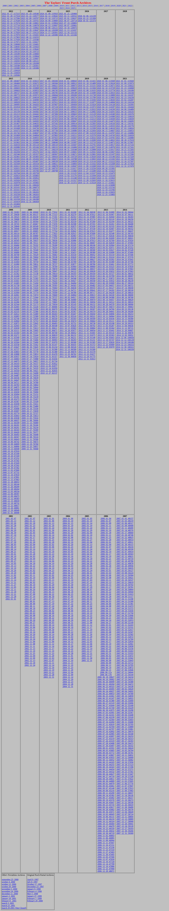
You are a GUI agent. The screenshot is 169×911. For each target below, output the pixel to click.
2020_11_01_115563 (106, 178)
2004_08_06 (68, 611)
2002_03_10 (30, 547)
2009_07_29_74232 (29, 366)
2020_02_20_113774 (106, 90)
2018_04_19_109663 (68, 114)
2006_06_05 (106, 658)
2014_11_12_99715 (124, 328)
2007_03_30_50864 (124, 589)
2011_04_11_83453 (68, 252)
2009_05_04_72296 (29, 309)
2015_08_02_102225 (11, 149)
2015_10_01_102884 (11, 178)
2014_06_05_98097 (124, 276)
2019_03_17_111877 (87, 102)
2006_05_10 (106, 634)
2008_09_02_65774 (10, 413)
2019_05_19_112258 (87, 121)
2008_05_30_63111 (11, 330)
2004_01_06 (68, 518)
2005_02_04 (87, 533)
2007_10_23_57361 (124, 772)
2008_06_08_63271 (10, 335)
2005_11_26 (87, 634)
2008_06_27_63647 (10, 347)
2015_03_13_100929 (11, 102)
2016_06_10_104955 (30, 138)
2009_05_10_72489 (29, 314)
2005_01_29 (87, 530)
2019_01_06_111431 (87, 81)
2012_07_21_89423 (86, 283)
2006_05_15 (106, 639)
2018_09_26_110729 (68, 157)
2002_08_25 (30, 611)
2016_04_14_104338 (30, 109)
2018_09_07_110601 (68, 152)
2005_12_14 (87, 649)
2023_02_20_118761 (30, 21)
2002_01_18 (30, 523)
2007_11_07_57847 (124, 786)
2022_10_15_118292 (11, 61)
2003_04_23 (49, 570)
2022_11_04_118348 (11, 66)
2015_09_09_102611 (11, 166)
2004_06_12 (68, 589)
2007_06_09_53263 (124, 651)
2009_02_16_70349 (29, 250)
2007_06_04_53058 (124, 646)
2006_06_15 (106, 670)
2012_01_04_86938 (86, 212)
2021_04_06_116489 (125, 109)
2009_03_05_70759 (29, 262)
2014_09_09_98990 (124, 304)
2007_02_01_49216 (124, 547)
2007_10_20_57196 (124, 767)
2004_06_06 (68, 587)
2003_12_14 (49, 665)
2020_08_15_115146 (106, 157)
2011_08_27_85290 (67, 309)
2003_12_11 (49, 663)
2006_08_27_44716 (105, 776)
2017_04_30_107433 (49, 119)
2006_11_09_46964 (105, 840)
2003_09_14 (49, 625)
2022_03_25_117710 (11, 25)
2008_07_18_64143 (10, 363)
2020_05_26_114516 (106, 123)
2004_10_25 (68, 651)
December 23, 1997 (35, 886)
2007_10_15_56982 (124, 760)
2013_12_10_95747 (105, 340)
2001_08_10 (11, 547)
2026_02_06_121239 (87, 16)
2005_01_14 (87, 523)
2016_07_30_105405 (30, 157)
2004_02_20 (68, 544)
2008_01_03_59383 (10, 212)
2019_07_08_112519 (87, 133)
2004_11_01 (68, 656)
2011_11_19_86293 (68, 340)
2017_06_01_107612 (49, 126)
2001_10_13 (11, 566)
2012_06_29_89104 (86, 274)
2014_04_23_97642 (124, 259)
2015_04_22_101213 (11, 114)
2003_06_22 (49, 594)
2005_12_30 (87, 658)
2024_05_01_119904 (30, 56)
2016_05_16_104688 (30, 126)
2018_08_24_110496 (68, 147)
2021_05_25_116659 (125, 119)
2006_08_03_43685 (105, 750)
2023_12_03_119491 (30, 44)
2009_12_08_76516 (29, 437)
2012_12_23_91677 (86, 354)
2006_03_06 (106, 575)
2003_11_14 (49, 646)
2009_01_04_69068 (29, 212)
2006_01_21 (106, 535)
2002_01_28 (30, 528)
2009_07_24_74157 (29, 363)
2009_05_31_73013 (29, 328)
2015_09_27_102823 (11, 175)
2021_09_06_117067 (125, 142)
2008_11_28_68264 (10, 489)
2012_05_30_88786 (86, 264)
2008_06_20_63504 (10, 342)
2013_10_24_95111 (105, 321)
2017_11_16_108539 (49, 161)
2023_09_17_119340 (30, 40)
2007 (45, 6)
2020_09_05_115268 (106, 164)
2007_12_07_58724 (124, 814)
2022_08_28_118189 (11, 54)
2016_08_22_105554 (30, 164)
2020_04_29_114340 (106, 114)
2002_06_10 (30, 585)
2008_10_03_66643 (10, 439)
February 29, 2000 (35, 901)
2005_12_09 (87, 646)
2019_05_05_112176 (87, 116)
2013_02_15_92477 (105, 231)
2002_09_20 (30, 620)
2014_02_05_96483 (124, 226)
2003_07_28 (49, 608)
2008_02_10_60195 (10, 236)
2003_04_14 (49, 566)
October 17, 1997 (34, 884)
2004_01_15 (68, 523)
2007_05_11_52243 (124, 625)
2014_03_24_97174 (124, 245)
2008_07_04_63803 (10, 352)
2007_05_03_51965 (124, 618)
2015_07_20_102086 (11, 147)
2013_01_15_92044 (105, 217)
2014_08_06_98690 (124, 295)
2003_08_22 (49, 618)
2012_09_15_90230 (86, 307)
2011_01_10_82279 (67, 214)
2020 (119, 6)
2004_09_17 (68, 630)
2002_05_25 (30, 580)
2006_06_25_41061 (105, 696)
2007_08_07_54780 (124, 693)
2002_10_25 (30, 637)
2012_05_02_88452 (86, 255)
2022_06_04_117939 (11, 40)
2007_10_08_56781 (124, 753)
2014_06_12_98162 (124, 278)
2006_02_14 (106, 551)
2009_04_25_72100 (29, 302)
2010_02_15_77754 (48, 231)
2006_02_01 (106, 542)
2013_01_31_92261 (105, 224)
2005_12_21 (87, 653)
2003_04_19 (49, 568)
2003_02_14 (49, 535)
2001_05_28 (11, 525)
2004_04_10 (68, 568)
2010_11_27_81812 (48, 363)
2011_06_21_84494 (67, 283)
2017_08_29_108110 (49, 145)
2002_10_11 (30, 630)
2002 (16, 6)
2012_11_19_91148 (87, 337)
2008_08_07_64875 (10, 387)
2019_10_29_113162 (87, 164)
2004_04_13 (68, 570)
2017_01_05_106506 (49, 81)
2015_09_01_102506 (11, 161)
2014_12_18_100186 (125, 342)
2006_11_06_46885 (105, 838)
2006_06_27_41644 (105, 705)
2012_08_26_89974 (86, 300)
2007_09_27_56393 (124, 741)
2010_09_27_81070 (48, 342)
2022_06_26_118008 (11, 44)
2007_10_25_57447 (124, 774)
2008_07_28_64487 (10, 375)
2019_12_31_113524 (87, 183)
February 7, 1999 (34, 898)
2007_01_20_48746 (124, 535)
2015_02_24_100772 (11, 95)
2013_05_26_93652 (105, 271)
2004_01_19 (68, 525)
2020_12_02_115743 (106, 187)
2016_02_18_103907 (30, 93)
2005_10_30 (87, 618)
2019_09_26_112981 (87, 154)
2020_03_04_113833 (106, 93)
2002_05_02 (30, 570)
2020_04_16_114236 (106, 109)
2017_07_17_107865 (49, 135)
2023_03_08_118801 (30, 23)
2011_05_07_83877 (67, 264)
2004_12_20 (68, 679)
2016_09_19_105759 (30, 173)
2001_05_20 (11, 523)
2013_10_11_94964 (105, 316)
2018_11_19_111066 (68, 171)
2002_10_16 (30, 632)
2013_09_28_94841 (105, 311)
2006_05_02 (106, 627)
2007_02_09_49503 (124, 554)
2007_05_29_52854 (124, 641)
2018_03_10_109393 (68, 102)
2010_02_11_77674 (48, 229)
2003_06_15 (49, 592)
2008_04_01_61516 (10, 278)
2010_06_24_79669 (48, 295)
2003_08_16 (49, 615)
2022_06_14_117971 (11, 42)
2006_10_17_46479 (105, 826)
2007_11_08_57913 (124, 788)
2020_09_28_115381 (106, 168)
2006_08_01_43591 (105, 748)
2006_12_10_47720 (105, 862)
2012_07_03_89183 (86, 276)
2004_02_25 (68, 547)
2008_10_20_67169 (10, 456)
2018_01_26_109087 (68, 90)
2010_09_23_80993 (48, 340)
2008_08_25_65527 (10, 406)
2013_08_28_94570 (105, 304)
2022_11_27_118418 (11, 70)
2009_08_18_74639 (29, 378)
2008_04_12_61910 (10, 290)
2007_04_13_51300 (124, 601)
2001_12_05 (11, 587)
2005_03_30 (87, 551)
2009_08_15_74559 (29, 375)
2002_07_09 (30, 594)
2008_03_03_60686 (10, 252)
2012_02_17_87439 (86, 226)
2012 (73, 6)
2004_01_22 (68, 528)
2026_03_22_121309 (87, 18)
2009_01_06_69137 (29, 214)
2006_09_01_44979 (105, 783)
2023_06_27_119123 (30, 32)
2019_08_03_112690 (87, 140)
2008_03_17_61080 (10, 264)
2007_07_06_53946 (124, 670)
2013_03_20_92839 (105, 243)
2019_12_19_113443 (87, 178)
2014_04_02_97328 (124, 250)
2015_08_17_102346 (11, 154)
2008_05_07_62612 (10, 314)
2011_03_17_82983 (67, 236)
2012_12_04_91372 (86, 345)
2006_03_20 (106, 589)
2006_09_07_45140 (105, 788)
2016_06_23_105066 (30, 142)
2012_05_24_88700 (86, 262)
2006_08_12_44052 (105, 760)
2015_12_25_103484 (11, 204)
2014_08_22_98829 (124, 300)
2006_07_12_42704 (105, 727)
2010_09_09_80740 (48, 333)
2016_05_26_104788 (30, 131)
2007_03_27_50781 (124, 587)
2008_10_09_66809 (10, 444)
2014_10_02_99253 (124, 314)
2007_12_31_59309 (124, 833)
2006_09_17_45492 (105, 798)
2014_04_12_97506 (124, 255)
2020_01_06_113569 (106, 81)
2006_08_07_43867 (105, 755)
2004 (27, 6)
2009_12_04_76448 (29, 434)
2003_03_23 (49, 554)
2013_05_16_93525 (105, 266)
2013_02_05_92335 (105, 226)
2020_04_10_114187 (106, 107)
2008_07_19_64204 (10, 366)
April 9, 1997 (33, 879)
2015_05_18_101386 (11, 121)
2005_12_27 (87, 656)
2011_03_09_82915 (67, 233)
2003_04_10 (49, 563)
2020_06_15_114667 (106, 131)
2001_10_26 (11, 570)
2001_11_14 (11, 580)
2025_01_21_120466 (68, 13)
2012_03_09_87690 (86, 233)
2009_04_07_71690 (29, 290)
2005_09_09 (87, 599)
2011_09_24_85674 (67, 321)
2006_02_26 (106, 566)
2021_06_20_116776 (125, 126)
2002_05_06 (30, 573)
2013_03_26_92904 (105, 245)
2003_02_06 (49, 533)
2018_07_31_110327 (68, 140)
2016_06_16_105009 (30, 140)
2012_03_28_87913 (86, 240)
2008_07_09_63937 (10, 356)
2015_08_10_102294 (11, 152)
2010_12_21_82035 (48, 371)
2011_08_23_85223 (67, 307)
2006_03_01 (106, 570)
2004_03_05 (68, 551)
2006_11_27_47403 (105, 852)
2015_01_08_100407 (11, 81)
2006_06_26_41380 (105, 701)
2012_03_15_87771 (86, 236)
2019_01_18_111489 (87, 83)
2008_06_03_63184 (10, 333)
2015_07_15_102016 (11, 145)
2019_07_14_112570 (87, 135)
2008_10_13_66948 (10, 449)
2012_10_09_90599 (86, 319)
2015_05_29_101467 (11, 123)
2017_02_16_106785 (49, 93)
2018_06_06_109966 (68, 126)
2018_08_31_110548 (68, 149)
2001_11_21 (11, 582)
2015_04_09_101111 (11, 109)
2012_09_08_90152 (86, 304)
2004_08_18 (68, 615)
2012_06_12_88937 (86, 269)
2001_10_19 (11, 568)
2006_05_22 (106, 646)
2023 (62, 8)
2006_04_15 (106, 613)
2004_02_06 (68, 537)
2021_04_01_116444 (125, 107)
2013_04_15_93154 (105, 255)
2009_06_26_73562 (29, 345)
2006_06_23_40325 (105, 686)
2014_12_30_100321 (125, 347)
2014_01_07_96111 (124, 214)
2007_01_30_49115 (124, 544)
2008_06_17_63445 (10, 340)
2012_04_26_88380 (86, 252)
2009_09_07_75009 (29, 390)
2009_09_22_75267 (29, 399)
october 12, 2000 (9, 884)
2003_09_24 (49, 627)
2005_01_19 (87, 525)
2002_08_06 (30, 604)
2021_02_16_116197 (125, 95)
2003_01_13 (49, 523)
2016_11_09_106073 (30, 187)
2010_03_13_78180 (48, 245)
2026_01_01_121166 (68, 35)
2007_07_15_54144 (124, 675)
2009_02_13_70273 (29, 248)
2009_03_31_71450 (29, 283)
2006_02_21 (106, 559)
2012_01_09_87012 (86, 214)
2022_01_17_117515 (11, 13)
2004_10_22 (68, 649)
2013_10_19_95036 (105, 319)
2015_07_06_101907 (11, 140)
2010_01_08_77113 (48, 214)
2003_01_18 (49, 525)
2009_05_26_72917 (29, 326)
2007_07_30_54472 (124, 684)
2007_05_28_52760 (124, 639)
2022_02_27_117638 (11, 21)
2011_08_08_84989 (67, 300)
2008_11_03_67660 (10, 470)
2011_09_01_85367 (67, 311)
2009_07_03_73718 (29, 349)
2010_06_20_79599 (48, 292)
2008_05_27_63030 (10, 328)
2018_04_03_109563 (68, 109)
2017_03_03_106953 (49, 100)
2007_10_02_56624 (124, 748)
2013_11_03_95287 (105, 326)
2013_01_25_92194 (105, 221)
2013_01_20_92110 (105, 219)
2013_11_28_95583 (105, 335)
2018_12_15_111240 (68, 178)
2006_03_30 (106, 599)
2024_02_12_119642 (30, 49)
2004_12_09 (68, 675)
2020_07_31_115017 (106, 149)
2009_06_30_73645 (29, 347)
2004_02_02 (68, 535)
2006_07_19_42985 (105, 734)
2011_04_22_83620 (67, 257)
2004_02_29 (68, 549)
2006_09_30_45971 (105, 812)
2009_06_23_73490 (29, 342)
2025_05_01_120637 (68, 18)
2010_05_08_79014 (48, 274)
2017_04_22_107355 (49, 116)
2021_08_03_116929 (125, 135)
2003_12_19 (49, 670)
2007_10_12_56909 (124, 757)
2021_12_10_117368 (125, 159)
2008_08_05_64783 (10, 385)
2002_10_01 (30, 625)
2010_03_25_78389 (48, 252)
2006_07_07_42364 (105, 720)
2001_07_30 (11, 542)
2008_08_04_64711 (10, 382)
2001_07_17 (11, 537)
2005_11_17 (87, 627)
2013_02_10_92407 (105, 229)
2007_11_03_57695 (124, 781)
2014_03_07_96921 (124, 238)
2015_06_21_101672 (11, 131)
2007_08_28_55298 (124, 710)
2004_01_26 (68, 530)
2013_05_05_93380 (105, 262)
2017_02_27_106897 (49, 97)
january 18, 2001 (9, 898)
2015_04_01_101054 (11, 107)
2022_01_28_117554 (11, 16)
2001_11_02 (11, 575)
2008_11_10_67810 (10, 475)
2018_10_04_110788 (68, 159)
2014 (84, 6)
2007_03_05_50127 (124, 570)
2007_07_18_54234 (124, 677)
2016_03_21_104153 (30, 102)
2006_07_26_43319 (105, 741)
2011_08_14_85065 (67, 302)
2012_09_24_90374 (86, 311)
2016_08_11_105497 (30, 161)
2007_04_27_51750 (124, 613)
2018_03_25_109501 (68, 107)
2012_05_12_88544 (86, 257)
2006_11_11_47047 (105, 843)
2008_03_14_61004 (10, 262)
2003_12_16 (49, 667)
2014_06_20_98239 (124, 281)
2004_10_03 (68, 637)
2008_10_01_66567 (10, 437)
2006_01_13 (106, 528)
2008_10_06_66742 (10, 442)
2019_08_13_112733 (87, 142)
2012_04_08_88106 (86, 245)
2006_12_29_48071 (105, 871)
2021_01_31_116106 (125, 90)
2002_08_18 (30, 608)
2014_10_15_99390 (124, 319)
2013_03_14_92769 (105, 240)
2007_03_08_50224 (124, 573)
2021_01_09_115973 (125, 83)
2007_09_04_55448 (124, 715)
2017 (101, 6)
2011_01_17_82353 (67, 217)
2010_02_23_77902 (48, 236)
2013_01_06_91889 (105, 212)
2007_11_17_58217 (124, 798)
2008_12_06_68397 (10, 494)
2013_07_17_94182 (105, 290)
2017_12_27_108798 (49, 171)
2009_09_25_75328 (29, 401)
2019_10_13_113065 (87, 159)
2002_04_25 (30, 568)
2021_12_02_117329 (125, 157)
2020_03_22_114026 (106, 100)
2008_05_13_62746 (10, 319)
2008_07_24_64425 (10, 373)
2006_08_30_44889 (105, 781)
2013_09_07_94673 (105, 307)
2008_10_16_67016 (10, 451)
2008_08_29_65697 (10, 411)
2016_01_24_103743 (30, 86)
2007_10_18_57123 (124, 764)
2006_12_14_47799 (105, 864)
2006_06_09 (106, 663)
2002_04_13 (30, 561)
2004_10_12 (68, 641)
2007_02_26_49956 (124, 566)
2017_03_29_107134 (49, 107)
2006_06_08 (106, 660)
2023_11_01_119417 (30, 42)
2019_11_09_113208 (87, 166)
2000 (5, 6)
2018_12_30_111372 (68, 183)
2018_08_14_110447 (68, 145)
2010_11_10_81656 (48, 359)
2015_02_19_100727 (11, 93)
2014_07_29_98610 (124, 292)
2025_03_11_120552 (68, 16)
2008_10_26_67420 (10, 463)
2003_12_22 (49, 672)
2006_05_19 (106, 644)
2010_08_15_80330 (48, 319)
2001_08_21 (11, 551)
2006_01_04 (106, 518)
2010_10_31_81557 (48, 356)
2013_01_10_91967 (105, 214)
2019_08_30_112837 (87, 147)
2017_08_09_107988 (49, 140)
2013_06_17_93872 (105, 278)
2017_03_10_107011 (49, 102)
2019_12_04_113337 (87, 173)
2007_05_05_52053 (124, 620)
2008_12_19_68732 (10, 503)
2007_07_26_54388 (124, 682)
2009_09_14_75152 (29, 394)
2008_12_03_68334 (10, 491)
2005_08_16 (87, 592)
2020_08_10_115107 (106, 154)
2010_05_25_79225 (48, 281)
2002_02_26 (30, 542)
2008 (50, 6)
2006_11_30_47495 (105, 854)
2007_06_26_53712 (124, 663)
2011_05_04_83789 (67, 262)
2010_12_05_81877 (48, 366)
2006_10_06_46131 (105, 817)
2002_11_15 (30, 649)
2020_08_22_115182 (106, 159)
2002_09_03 (30, 613)
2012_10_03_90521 (86, 316)
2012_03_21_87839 (86, 238)
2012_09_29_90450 (86, 314)
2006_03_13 (106, 582)
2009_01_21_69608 (29, 229)
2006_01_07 (106, 521)
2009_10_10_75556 (29, 408)
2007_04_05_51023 (124, 594)
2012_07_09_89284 (86, 278)
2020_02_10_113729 (106, 88)
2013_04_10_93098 (105, 252)
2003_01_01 (49, 518)
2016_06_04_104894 (30, 135)
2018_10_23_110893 (68, 164)
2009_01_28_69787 (29, 233)
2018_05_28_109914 (68, 123)
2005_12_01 (87, 639)
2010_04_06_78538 (48, 257)
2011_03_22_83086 (67, 240)
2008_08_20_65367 (10, 401)
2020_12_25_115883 (106, 194)
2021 (124, 6)
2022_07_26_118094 (11, 49)
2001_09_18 (11, 559)
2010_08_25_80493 (48, 323)
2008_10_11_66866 (10, 446)
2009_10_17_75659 (29, 411)
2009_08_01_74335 (29, 368)
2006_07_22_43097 (105, 736)
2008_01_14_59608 (10, 219)
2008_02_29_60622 (10, 250)
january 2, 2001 (8, 896)
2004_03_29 (68, 563)
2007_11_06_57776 (124, 783)
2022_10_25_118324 (11, 63)
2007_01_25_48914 (124, 540)
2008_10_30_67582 (10, 468)
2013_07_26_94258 (105, 292)
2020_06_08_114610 (106, 128)
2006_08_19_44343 (105, 767)
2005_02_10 (87, 535)
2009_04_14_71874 (29, 295)
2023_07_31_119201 (30, 35)
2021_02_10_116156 (125, 93)
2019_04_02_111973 (87, 107)
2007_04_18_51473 (124, 606)
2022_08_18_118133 (11, 51)
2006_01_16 (106, 530)
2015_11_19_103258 (11, 194)
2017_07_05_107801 (49, 133)
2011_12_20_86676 (67, 352)
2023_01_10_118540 (30, 13)
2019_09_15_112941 (87, 152)
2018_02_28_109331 (68, 100)
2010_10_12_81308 (48, 349)
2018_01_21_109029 (68, 88)
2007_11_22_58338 (124, 802)
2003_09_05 (49, 622)
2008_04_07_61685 (10, 283)
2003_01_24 (49, 528)
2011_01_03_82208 (67, 212)
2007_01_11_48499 (124, 528)
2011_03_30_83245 (67, 245)
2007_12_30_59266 (124, 831)
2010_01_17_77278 (48, 219)
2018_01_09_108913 (68, 83)
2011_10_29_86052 (67, 333)
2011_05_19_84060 (67, 269)
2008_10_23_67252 (10, 458)
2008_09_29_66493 (10, 434)
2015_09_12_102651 (11, 168)
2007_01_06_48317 (124, 523)
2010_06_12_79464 (48, 288)
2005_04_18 (87, 559)
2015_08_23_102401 (11, 157)
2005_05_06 (87, 566)
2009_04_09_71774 (29, 292)
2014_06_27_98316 (124, 283)
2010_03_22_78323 (48, 250)
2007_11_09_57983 (124, 791)
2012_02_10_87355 (86, 224)
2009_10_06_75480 (29, 406)
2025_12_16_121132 (68, 32)
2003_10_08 (49, 632)
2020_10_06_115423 (106, 171)
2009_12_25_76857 (29, 446)
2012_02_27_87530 (86, 229)
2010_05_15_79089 (48, 276)
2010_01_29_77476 (48, 224)
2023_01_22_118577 (30, 16)
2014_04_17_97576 (124, 257)
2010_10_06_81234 (48, 347)
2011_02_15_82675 (67, 226)
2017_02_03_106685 (49, 88)
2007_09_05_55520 (124, 717)
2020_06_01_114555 (106, 126)
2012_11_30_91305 (86, 342)
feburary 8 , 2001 (9, 901)
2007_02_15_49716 (124, 559)
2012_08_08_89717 (86, 292)
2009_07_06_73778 (29, 352)
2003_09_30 (49, 630)
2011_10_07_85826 (67, 326)
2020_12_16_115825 (106, 192)
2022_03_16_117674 (11, 23)
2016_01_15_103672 (30, 83)
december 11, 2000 (10, 894)
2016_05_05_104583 (30, 121)
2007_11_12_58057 (124, 793)
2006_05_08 (106, 632)
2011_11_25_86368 (68, 342)
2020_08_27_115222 (106, 161)
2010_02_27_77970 (48, 238)
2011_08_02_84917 (67, 297)
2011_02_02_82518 (67, 221)
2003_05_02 (49, 575)
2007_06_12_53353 (124, 653)
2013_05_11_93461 (105, 264)
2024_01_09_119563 (30, 47)
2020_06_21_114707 (106, 133)
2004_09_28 (68, 634)
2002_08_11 (30, 606)
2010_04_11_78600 (48, 259)
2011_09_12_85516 (67, 316)
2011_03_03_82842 (67, 231)
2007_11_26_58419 (124, 805)
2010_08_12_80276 (48, 316)
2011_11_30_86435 (68, 345)
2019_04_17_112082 (87, 112)
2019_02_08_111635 (87, 90)
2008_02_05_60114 (10, 233)
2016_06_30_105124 (30, 145)
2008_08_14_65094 (10, 394)
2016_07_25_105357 (30, 154)
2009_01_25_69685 (29, 231)
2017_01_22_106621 (49, 86)
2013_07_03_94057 (105, 285)
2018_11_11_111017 (68, 168)
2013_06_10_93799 (105, 276)
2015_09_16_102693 (11, 171)
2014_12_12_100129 (125, 340)
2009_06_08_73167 (29, 333)
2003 (22, 6)
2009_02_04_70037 (29, 240)
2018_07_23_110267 (68, 138)
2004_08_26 (68, 620)
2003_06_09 (49, 589)
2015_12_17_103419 (11, 202)
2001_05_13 (11, 521)
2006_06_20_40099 (105, 682)
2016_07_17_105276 (30, 152)
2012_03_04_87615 (86, 231)
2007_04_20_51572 (124, 608)
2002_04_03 (30, 556)
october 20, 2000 (9, 886)
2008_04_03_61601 (10, 281)
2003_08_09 (49, 613)
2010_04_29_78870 (48, 269)
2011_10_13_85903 (67, 328)
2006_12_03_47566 (105, 857)
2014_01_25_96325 (124, 221)
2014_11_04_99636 (124, 326)
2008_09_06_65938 (10, 418)
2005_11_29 (87, 637)
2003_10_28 (49, 639)
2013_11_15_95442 (105, 330)
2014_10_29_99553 (124, 323)
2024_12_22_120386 (30, 68)
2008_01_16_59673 (10, 221)
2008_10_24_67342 (10, 461)
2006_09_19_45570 (105, 800)
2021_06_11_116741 (125, 123)
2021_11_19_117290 (125, 154)
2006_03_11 (106, 580)
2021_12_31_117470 (125, 166)
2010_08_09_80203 (48, 314)
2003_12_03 (49, 658)
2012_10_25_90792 (86, 326)
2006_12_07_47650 (105, 859)
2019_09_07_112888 (87, 149)
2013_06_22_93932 (105, 281)
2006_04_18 (106, 615)
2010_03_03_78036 (48, 240)
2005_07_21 (87, 585)
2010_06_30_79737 (48, 297)
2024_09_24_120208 (30, 63)
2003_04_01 (49, 559)
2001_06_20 (11, 530)
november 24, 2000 (10, 891)
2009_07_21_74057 (29, 361)
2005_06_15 (87, 575)
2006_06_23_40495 (105, 689)
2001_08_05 (11, 544)
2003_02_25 (49, 540)
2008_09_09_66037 (10, 420)
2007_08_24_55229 (124, 708)
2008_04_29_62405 (10, 307)
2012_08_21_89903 (86, 297)
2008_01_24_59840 (10, 226)
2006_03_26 (106, 594)
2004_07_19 (68, 601)
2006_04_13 (106, 611)
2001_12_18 (11, 592)
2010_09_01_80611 (48, 328)
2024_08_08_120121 (30, 61)
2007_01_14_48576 (124, 530)
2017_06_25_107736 (49, 131)
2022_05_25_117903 (11, 37)
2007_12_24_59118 (124, 826)
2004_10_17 (68, 644)
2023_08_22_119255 (30, 37)
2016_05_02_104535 (30, 119)
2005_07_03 (87, 580)
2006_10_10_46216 (105, 819)
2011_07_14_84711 (68, 290)
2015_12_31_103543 (11, 206)
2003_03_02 (49, 544)
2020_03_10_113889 (106, 95)
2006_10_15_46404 (105, 824)
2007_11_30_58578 (124, 809)
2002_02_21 (30, 540)
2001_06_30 (11, 533)
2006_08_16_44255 (105, 764)
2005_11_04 (87, 620)
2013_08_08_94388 (105, 297)
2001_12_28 (11, 596)
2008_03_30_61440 (10, 276)
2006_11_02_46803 (105, 835)
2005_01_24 (87, 528)
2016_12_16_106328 (30, 197)
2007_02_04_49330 (124, 549)
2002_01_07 (30, 518)
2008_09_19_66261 (10, 427)
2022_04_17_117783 (11, 30)
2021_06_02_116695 (125, 121)
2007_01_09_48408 (124, 525)
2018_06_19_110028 (68, 128)
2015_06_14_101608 (11, 128)
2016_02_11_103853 (30, 90)
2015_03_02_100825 (11, 97)
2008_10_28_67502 (10, 465)
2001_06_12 (11, 528)
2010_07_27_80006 (48, 307)
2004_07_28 (68, 606)
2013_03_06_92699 (105, 238)
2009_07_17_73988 (29, 359)
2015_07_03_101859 (11, 138)
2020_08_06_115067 (106, 152)
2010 (62, 6)
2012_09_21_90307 (86, 309)
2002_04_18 (30, 563)
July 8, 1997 (32, 882)
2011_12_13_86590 (67, 349)
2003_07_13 (49, 601)
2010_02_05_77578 (48, 226)
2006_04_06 (106, 604)
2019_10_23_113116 (87, 161)
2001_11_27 (11, 585)
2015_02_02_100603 (11, 88)
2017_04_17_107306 (49, 114)
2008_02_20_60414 (10, 243)
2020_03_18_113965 (106, 97)
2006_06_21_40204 (105, 684)
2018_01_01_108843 (68, 81)
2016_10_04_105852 (30, 178)
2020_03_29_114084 (106, 102)
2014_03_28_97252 (124, 248)
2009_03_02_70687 (29, 259)
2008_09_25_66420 (10, 432)
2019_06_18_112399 (87, 128)
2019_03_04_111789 (87, 97)
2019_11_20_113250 (87, 168)
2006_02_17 (106, 554)
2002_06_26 (30, 589)
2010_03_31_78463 (48, 255)
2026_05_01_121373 (87, 21)
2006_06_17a (106, 672)
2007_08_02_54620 (124, 689)
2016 (96, 6)
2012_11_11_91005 (87, 333)
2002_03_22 (30, 551)
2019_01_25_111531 (87, 86)
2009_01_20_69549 (29, 226)
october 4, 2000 (8, 882)
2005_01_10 (87, 521)
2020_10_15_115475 (106, 173)
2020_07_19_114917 (106, 145)
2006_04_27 (106, 622)
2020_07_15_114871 (106, 142)
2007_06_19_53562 (124, 658)
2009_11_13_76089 (29, 423)
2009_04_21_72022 (29, 300)
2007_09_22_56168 (124, 734)
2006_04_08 (106, 606)
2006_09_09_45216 (105, 791)
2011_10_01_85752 (67, 323)
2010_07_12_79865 (48, 302)
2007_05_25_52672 (124, 637)
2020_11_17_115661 (106, 183)
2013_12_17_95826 (105, 342)
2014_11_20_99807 (124, 330)
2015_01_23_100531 (11, 86)
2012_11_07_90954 (86, 330)
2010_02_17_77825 (48, 233)
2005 (33, 6)
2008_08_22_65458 (10, 404)
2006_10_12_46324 (105, 821)
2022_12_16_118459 (11, 73)
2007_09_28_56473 (124, 743)
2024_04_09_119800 (30, 54)
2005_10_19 (87, 613)
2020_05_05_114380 (106, 116)
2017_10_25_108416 (49, 157)
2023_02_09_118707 (30, 18)
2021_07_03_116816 (125, 128)
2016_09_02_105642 (30, 168)
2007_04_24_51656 (124, 611)
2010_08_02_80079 (48, 309)
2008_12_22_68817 (10, 505)
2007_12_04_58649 (124, 812)
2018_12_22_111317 (68, 180)
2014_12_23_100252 (125, 345)
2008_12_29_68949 (10, 510)
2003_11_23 (49, 653)
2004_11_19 (68, 665)
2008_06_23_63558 (10, 345)
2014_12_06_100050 (125, 337)
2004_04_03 (68, 566)
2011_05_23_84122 (67, 271)
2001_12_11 (11, 589)
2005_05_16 (87, 568)
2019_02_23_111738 (87, 95)
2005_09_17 (87, 601)
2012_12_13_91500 (86, 349)
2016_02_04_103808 (30, 88)
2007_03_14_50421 (124, 578)
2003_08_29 (49, 620)
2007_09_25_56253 (124, 736)
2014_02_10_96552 (124, 229)
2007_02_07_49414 (124, 551)
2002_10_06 (30, 627)
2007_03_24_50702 (124, 585)
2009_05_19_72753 (29, 321)
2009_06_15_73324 (29, 337)
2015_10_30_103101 (11, 187)
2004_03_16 (68, 556)
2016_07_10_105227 (30, 149)
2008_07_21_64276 (10, 368)
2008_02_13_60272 (10, 238)
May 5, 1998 (32, 894)
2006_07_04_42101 (105, 715)
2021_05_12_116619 (125, 116)
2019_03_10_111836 (87, 100)
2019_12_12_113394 (87, 175)
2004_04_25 (68, 575)
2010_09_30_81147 (48, 345)
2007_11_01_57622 (124, 779)
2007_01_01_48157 (124, 518)
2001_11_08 (11, 578)
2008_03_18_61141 (10, 266)
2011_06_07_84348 (67, 278)
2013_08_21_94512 (105, 302)
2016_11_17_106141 (30, 190)
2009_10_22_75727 (29, 413)
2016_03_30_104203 (30, 104)
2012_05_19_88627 (86, 259)
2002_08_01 (30, 601)
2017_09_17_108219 (49, 149)
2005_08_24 (87, 594)
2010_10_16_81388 (48, 352)
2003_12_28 (49, 675)
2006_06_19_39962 (105, 679)
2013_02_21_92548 (105, 233)
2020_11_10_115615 (106, 180)
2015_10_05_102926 (11, 180)
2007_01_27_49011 (124, 542)
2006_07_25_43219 (105, 738)
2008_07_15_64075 (10, 361)
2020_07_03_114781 (106, 138)
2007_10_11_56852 (124, 755)
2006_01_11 (106, 525)
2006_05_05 (106, 630)
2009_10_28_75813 (29, 416)
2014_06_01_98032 (124, 274)
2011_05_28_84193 (67, 274)
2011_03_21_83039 (67, 238)
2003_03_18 (49, 551)
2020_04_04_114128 (106, 104)
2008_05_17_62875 (10, 323)
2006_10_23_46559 (105, 828)
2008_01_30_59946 (10, 229)
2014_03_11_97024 (124, 240)
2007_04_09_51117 (124, 596)
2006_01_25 (106, 537)
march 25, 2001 (8, 905)
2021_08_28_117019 (125, 140)
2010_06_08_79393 (48, 285)
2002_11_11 (30, 646)
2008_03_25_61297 (10, 271)
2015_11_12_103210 (11, 192)
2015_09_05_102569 (11, 164)
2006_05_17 (106, 641)
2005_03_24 (87, 549)
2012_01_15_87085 (86, 217)
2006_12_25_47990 (105, 869)
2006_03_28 (106, 596)
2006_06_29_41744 (105, 708)
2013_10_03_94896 (105, 314)
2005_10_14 (87, 611)
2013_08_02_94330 (105, 295)
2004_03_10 (68, 554)
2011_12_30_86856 (67, 356)
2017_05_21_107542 (49, 123)
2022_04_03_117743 (11, 28)
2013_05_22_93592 (105, 269)
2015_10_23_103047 (11, 185)
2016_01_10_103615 (30, 81)
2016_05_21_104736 (30, 128)
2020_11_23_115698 (106, 185)
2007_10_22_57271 (124, 769)
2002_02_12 (30, 535)
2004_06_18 (68, 592)
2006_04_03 (106, 601)
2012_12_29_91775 (86, 356)
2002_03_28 (30, 554)
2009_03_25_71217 (29, 276)
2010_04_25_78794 (48, 266)
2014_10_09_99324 (124, 316)
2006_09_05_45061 (105, 786)
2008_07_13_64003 (10, 359)
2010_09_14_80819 (48, 335)
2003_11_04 (49, 641)
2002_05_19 (30, 578)
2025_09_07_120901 (68, 25)
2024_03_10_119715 (30, 51)
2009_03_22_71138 (29, 274)
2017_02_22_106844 (49, 95)
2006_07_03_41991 (105, 712)
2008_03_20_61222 (10, 269)
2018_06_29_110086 (68, 131)
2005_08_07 (87, 589)
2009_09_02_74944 (29, 387)
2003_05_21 (49, 582)
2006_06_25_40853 (105, 693)
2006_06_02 (106, 656)
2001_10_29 (11, 573)
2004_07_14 (68, 599)
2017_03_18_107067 (49, 104)
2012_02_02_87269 (86, 221)
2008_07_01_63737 (10, 349)
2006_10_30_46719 (105, 833)
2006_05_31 (106, 653)
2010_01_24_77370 (48, 221)
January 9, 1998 (34, 889)
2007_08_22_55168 (124, 705)
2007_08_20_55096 (124, 703)
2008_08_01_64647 (10, 380)
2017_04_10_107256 (49, 112)
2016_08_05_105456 (30, 159)
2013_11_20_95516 (105, 333)
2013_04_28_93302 (105, 259)
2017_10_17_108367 (49, 154)
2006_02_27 (106, 568)
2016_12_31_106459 (30, 202)
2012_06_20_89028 (86, 271)
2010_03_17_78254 (48, 248)
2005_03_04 (87, 542)
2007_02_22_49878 (124, 563)
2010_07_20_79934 (48, 304)
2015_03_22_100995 (11, 104)
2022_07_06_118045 (11, 47)
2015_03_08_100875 (11, 100)
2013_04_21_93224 (105, 257)
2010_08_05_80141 (48, 311)
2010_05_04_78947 (48, 271)
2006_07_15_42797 (105, 729)
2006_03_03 (106, 573)
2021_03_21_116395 (125, 104)
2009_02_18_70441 (29, 252)
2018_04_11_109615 (68, 112)
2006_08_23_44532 (105, 772)
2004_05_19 (68, 582)
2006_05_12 (106, 637)
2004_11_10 (68, 660)
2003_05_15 (49, 580)
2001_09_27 (11, 561)
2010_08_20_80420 (48, 321)
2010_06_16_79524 (48, 290)
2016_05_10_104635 (30, 123)
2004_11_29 (68, 670)
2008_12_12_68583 (10, 498)
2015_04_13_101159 (11, 112)
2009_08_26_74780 (29, 382)
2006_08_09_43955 (105, 757)
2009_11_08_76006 (29, 420)
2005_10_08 (87, 608)
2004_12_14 (68, 677)
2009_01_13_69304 (29, 219)
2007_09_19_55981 (124, 729)
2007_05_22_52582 (124, 634)
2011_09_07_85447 (67, 314)
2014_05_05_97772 (124, 264)
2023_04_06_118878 (30, 25)
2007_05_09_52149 (124, 622)
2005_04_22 (87, 561)
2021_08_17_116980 (125, 138)
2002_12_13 (30, 660)
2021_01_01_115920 (125, 81)
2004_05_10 (68, 580)
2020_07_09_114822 (106, 140)
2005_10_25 (87, 615)
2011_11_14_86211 (68, 337)
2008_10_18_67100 (10, 453)
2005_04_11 (87, 556)
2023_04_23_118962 (30, 28)
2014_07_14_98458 (124, 288)
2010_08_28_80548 (48, 326)
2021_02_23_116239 (125, 97)
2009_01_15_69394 (29, 221)
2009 (56, 6)
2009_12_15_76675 (29, 442)
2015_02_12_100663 (11, 90)
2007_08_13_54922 (124, 698)
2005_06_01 (87, 573)
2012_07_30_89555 (86, 288)
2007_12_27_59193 (124, 828)
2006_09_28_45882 (105, 809)
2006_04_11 (106, 608)
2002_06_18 (30, 587)
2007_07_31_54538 (124, 686)
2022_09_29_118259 (11, 58)
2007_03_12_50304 (124, 575)
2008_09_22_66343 (10, 430)
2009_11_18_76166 (29, 425)
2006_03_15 (106, 585)
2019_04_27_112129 (87, 114)
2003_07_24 (49, 606)
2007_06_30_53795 (124, 665)
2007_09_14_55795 (124, 724)
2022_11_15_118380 (11, 68)
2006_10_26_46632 (105, 831)
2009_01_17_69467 (29, 224)
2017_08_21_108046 (49, 142)
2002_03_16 (30, 549)
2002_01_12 (30, 521)
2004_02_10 (68, 540)
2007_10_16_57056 (124, 762)
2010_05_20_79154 (48, 278)
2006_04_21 (106, 618)
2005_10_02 (87, 606)
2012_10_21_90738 (86, 323)
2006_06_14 (106, 667)
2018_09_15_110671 (68, 154)
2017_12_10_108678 (49, 166)
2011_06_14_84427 (67, 281)
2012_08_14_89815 (86, 295)
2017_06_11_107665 (49, 128)
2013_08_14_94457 (105, 300)
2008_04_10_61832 (10, 288)
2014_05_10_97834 (124, 266)
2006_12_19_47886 (105, 866)
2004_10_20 (68, 646)
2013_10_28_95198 (105, 323)
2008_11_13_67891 (10, 477)
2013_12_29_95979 (105, 347)
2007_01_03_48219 (124, 521)
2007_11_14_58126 (124, 795)
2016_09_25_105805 (30, 175)
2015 (90, 6)
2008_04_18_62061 (10, 295)
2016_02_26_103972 (30, 95)
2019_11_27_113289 (87, 171)
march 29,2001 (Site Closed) (14, 908)
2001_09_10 (11, 556)
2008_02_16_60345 (10, 240)
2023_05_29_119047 (30, 30)
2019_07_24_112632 (87, 138)
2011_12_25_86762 (67, 354)
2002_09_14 (30, 618)
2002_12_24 (30, 665)
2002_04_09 (30, 559)
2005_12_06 (87, 644)
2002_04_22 (30, 566)
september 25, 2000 (10, 879)
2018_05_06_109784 (68, 119)
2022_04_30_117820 (11, 32)
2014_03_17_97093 (124, 243)
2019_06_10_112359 (87, 126)
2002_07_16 (30, 596)
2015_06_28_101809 (11, 135)
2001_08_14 (11, 549)
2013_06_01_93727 (105, 274)
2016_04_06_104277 (30, 107)
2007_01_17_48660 (124, 533)
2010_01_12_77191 (48, 217)
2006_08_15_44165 (105, 762)
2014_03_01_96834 (124, 236)
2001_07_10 (11, 535)
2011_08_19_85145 (67, 304)
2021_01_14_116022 (125, 86)
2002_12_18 (30, 663)
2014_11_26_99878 (124, 333)
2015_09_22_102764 (11, 173)
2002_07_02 (30, 592)
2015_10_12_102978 (11, 183)
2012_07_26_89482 (86, 285)
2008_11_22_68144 (10, 484)
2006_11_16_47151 (105, 845)
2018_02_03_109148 (68, 93)
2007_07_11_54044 (124, 672)
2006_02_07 (106, 547)
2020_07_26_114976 (106, 147)
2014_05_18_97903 (124, 269)
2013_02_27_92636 (105, 236)
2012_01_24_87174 (86, 219)
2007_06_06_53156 (124, 649)
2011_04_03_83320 (67, 248)
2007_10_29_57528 (124, 776)
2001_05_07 (11, 518)
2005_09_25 (87, 604)
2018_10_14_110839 (68, 161)
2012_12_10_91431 (86, 347)
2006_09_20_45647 (105, 802)
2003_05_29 (49, 585)
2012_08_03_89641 (86, 290)
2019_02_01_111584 (87, 88)
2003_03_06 (49, 547)
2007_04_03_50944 (124, 592)
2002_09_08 (30, 615)
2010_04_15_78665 (48, 262)
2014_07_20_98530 (124, 290)
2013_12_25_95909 (105, 345)
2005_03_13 (87, 544)
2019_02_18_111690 (87, 93)
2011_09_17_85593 (67, 319)
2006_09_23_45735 (105, 805)
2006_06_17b (106, 675)
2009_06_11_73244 (29, 335)
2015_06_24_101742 (11, 133)
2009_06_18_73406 (29, 340)
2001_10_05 (11, 563)
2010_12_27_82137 (48, 373)
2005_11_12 (87, 625)
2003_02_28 (49, 542)
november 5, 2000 (9, 889)
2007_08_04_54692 (124, 691)
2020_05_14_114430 (106, 119)
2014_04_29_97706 (124, 262)
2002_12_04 (30, 656)
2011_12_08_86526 (67, 347)
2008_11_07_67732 (10, 472)
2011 (67, 6)
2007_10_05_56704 (124, 750)
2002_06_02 (30, 582)
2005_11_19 (87, 630)
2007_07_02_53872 (124, 667)
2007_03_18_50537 (124, 580)
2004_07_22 (68, 604)
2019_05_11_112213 (87, 119)
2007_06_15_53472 (124, 656)
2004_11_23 (68, 667)
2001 (10, 6)
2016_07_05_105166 (30, 147)
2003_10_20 (49, 637)
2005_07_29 (87, 587)
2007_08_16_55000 (124, 701)
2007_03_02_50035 (124, 568)
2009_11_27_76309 (29, 430)
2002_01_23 (30, 525)
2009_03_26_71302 (29, 278)
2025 (73, 8)
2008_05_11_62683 (10, 316)
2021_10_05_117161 (125, 147)
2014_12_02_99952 (124, 335)
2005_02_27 (87, 540)
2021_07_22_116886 (125, 133)
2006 (39, 6)
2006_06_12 (106, 665)
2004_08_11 (68, 613)
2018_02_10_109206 (68, 95)
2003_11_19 (49, 651)
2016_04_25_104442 (30, 114)
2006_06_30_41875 (105, 710)
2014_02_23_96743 (124, 233)
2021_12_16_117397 (125, 161)
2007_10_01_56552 (124, 746)
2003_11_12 (49, 644)
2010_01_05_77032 (48, 212)
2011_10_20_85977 (67, 330)
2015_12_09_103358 (11, 199)
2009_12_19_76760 (29, 444)
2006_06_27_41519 (105, 703)
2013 (79, 6)
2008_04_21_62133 (10, 297)
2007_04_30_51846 (124, 615)
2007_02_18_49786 (124, 561)
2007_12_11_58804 (124, 817)
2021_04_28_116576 (125, 114)
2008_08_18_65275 (10, 399)
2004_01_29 (68, 533)
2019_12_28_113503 (87, 180)
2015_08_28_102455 (11, 159)
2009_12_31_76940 (29, 449)
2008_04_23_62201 (10, 300)
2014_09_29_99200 (124, 311)
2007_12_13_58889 (124, 819)
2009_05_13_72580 (29, 316)
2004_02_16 (68, 542)
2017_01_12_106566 (49, 83)
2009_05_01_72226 (29, 307)
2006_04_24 (106, 620)
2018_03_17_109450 (68, 104)
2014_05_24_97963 (124, 271)
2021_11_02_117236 (125, 152)
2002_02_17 (30, 537)
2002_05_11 (30, 575)
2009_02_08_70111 (30, 243)
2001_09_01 (11, 554)
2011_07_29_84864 (67, 295)
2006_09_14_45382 (105, 795)
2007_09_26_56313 (124, 738)
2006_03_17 (106, 587)
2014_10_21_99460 (124, 321)
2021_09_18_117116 (125, 145)
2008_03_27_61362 (10, 274)
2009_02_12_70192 (29, 245)
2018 (107, 6)
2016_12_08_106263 (30, 194)
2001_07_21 (11, 540)
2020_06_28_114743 (106, 135)
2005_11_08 (87, 622)
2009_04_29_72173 (29, 304)
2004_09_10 (68, 627)
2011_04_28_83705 (67, 259)
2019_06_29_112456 (87, 131)
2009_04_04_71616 (29, 288)
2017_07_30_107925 (49, 138)
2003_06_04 (49, 587)
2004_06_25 (68, 594)
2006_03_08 (106, 578)
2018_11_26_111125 (68, 173)
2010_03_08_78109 (48, 243)
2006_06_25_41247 (105, 698)
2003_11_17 (49, 649)
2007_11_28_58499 (124, 807)
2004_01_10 (68, 521)
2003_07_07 (49, 599)
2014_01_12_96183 (124, 217)
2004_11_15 (68, 663)
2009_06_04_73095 (29, 330)
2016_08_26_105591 (30, 166)
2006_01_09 (106, 523)
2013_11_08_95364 (105, 328)
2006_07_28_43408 (105, 743)
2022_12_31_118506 (11, 75)
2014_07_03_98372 (124, 285)
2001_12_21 (11, 594)
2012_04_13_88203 (86, 248)
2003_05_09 (49, 578)
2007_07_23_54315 (124, 679)
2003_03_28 (49, 556)
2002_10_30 (30, 639)
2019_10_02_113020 (87, 157)
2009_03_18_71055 (29, 271)
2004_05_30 (68, 585)
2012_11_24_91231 (86, 340)
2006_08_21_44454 (105, 769)
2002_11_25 (30, 653)
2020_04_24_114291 (106, 112)
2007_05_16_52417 (124, 630)
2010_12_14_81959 (48, 368)
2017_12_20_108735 (49, 168)
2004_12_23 (68, 682)
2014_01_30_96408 (124, 224)
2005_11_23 (87, 632)
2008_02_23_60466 (10, 245)
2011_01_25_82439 (67, 219)
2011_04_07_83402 (67, 250)
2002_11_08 (30, 644)
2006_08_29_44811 (105, 779)
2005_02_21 (87, 537)
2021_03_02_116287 (125, 100)
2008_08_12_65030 (10, 392)
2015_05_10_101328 (11, 119)
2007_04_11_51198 (124, 599)
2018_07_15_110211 (68, 135)
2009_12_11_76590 (29, 439)
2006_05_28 (106, 651)
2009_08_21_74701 (29, 380)
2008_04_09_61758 (10, 285)
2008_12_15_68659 (10, 501)
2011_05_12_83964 (67, 266)
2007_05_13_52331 (124, 627)
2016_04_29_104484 (30, 116)
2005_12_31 (87, 660)
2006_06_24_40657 (105, 691)
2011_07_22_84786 (67, 292)
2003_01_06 (49, 521)
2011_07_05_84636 (67, 288)
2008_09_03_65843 (10, 416)
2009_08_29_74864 (29, 385)
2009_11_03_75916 (29, 418)
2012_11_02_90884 (86, 328)
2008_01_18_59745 (10, 224)
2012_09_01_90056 (86, 302)
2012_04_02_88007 (86, 243)
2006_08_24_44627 (105, 774)
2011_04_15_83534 (67, 255)
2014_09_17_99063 (124, 307)
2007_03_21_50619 (124, 582)
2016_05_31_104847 (30, 133)
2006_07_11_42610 (105, 724)
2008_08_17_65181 (10, 397)
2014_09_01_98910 (124, 302)
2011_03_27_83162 (67, 243)
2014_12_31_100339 (125, 349)
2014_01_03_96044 (124, 212)
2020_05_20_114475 (106, 121)
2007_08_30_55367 (124, 712)
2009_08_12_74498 (29, 373)
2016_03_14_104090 (30, 100)
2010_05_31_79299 (48, 283)
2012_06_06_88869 (86, 266)
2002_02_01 (30, 530)
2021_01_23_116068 (125, 88)
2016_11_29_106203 (30, 192)
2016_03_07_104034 (30, 97)
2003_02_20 (49, 537)
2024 (67, 8)
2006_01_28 (106, 540)
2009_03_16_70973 (29, 269)
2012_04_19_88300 (86, 250)
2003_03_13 (49, 549)
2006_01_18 (106, 533)
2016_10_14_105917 (30, 180)
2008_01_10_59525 (10, 217)
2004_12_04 (68, 672)
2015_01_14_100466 (11, 83)
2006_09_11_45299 (105, 793)
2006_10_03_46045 (105, 814)
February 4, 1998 (34, 891)
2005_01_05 (87, 518)
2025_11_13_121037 (68, 30)
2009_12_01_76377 (29, 432)
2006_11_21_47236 (105, 847)
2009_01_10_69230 (29, 217)
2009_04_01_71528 (29, 285)
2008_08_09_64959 (10, 390)
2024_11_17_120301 (30, 66)
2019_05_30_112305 (87, 123)
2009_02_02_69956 (29, 238)
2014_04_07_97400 (124, 252)
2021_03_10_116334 (125, 102)
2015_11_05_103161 (11, 190)
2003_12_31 (49, 677)
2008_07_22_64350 (10, 371)
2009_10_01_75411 (29, 404)
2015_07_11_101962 (11, 142)
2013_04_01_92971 (105, 248)
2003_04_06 (49, 561)
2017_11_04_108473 (49, 159)
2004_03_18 (68, 559)
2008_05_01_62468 (10, 309)
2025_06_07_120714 (68, 21)
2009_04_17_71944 (29, 297)
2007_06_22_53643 (124, 660)
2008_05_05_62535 (10, 311)
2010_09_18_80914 (48, 337)
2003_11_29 (49, 656)
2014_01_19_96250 (124, 219)
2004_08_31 (68, 622)
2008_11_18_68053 (10, 482)
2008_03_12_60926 (10, 259)
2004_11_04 (68, 658)
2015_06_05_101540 (11, 126)
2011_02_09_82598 (67, 224)
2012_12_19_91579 (86, 352)
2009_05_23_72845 (29, 323)
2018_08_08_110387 (68, 142)
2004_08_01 (68, 608)
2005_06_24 (87, 578)
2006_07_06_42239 (105, 717)
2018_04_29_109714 (68, 116)
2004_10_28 (68, 653)
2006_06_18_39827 (105, 677)
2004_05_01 (68, 578)
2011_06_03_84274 (67, 276)
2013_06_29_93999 (105, 283)
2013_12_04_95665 (105, 337)
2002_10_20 (30, 634)
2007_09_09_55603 (124, 720)
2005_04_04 (87, 554)
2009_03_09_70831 (29, 264)
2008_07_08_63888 (10, 354)
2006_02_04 (106, 544)
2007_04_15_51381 (124, 604)
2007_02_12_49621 (124, 556)
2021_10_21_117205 (125, 149)
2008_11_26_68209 (10, 487)
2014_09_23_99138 (124, 309)
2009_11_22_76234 (29, 427)
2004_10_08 (68, 639)
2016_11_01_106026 (30, 185)
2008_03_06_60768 (10, 255)
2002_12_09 (30, 658)
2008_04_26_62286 (10, 302)
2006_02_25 (106, 563)
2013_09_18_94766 (105, 309)
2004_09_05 (68, 625)
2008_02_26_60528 (10, 248)
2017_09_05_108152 (49, 147)
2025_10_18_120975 (68, 28)
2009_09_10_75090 (29, 392)
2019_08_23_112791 (87, 145)
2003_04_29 (49, 573)
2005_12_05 (87, 641)
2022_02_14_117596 (11, 18)
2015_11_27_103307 (11, 197)
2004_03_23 (68, 561)
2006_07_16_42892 (105, 731)
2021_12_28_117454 (125, 164)
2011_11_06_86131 (68, 335)
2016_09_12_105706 (30, 171)
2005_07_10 (87, 582)
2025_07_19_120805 (68, 23)
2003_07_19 (49, 604)
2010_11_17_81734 (48, 361)
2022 (130, 6)
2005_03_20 (87, 547)
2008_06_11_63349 (10, 337)
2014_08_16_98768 (124, 297)
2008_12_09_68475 (10, 496)
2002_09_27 (30, 622)
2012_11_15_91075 (86, 335)
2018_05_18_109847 (68, 121)
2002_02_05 (30, 533)
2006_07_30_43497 (105, 746)
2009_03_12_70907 (29, 266)
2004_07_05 (68, 596)
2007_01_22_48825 (124, 537)
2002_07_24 (30, 599)
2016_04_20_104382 (30, 112)
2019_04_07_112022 (87, 109)
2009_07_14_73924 (29, 356)
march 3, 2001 (8, 903)
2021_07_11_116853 (125, 131)
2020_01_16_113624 (106, 83)
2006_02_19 (106, 556)
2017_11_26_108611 (49, 164)
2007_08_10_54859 (124, 696)
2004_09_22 (68, 632)
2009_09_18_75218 (29, 397)
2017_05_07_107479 (49, 121)
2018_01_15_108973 (68, 86)
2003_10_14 (49, 634)
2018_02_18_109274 (68, 97)
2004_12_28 (68, 684)
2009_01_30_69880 (29, 236)
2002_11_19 (30, 651)
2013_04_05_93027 (105, 250)
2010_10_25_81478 (48, 354)
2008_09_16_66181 (10, 425)
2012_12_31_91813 (86, 359)
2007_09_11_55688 (124, 722)
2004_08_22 (68, 618)
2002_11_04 (30, 641)
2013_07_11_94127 (105, 288)
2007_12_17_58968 (124, 821)
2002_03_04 (30, 544)
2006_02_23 (106, 561)
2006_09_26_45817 (105, 807)
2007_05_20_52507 (124, 632)
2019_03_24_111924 (87, 104)
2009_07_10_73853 (29, 354)
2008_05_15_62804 (10, 321)
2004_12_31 (68, 686)
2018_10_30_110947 (68, 166)
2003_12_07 (49, 660)
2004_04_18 (68, 573)
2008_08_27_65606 (10, 408)
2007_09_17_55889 (124, 727)
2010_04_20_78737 (48, 264)
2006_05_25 (106, 649)
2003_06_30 (49, 596)
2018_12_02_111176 (68, 175)
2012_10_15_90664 (86, 321)
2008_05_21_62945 (10, 326)
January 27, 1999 (34, 896)
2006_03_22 (106, 592)
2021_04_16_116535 (125, 112)
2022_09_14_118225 (11, 56)
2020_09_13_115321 (106, 166)
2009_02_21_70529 (29, 255)
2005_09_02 (87, 596)
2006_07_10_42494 (105, 722)
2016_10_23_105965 (30, 183)
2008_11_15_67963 (10, 479)
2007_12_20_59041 (124, 824)
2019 (113, 6)
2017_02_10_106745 (49, 90)
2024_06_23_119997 (30, 58)
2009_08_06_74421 (29, 371)
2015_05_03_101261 (11, 116)
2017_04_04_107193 (49, 109)
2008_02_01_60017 (10, 231)
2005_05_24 (87, 570)
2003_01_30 (49, 530)
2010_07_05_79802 (48, 300)
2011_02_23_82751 (67, 229)
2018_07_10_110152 (68, 133)
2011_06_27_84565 (67, 285)
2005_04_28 (87, 563)
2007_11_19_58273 (124, 800)
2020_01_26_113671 (106, 86)
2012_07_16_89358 (86, 281)
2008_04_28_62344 (10, 304)
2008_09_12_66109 (10, 423)
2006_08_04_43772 (105, 753)
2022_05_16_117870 (11, 35)
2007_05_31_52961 (124, 644)
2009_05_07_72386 (29, 311)
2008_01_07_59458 (10, 214)
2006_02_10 (106, 549)
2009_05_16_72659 (29, 319)
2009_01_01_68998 (10, 513)
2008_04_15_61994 (10, 292)
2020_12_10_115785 (106, 190)
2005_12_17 (87, 651)
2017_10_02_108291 (49, 152)
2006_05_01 (106, 625)
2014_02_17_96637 (124, 231)
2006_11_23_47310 (105, 850)
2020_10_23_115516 (106, 175)
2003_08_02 (49, 611)
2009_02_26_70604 (29, 257)
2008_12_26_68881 (10, 508)
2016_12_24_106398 (30, 199)
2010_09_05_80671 (48, 330)
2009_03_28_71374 (29, 281)
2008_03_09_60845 (10, 257)
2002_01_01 (11, 599)
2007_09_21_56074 (124, 731)
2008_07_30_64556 (10, 378)
